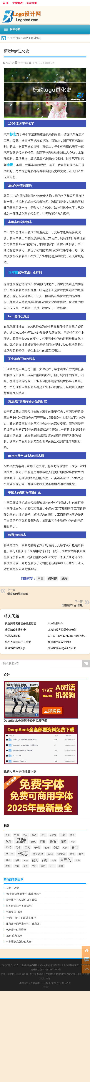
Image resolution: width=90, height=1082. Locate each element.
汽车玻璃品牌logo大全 (18, 941)
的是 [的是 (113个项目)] (44, 860)
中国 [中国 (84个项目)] (16, 835)
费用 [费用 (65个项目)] (34, 866)
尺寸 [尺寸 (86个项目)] (18, 847)
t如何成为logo (14, 935)
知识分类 (31, 2)
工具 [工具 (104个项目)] (27, 847)
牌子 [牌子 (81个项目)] (81, 854)
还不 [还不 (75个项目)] (52, 866)
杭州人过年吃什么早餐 (18, 641)
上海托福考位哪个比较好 (62, 629)
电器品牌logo (12, 635)
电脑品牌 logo (14, 911)
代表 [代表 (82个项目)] (34, 835)
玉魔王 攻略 (12, 887)
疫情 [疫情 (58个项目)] (26, 860)
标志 (13, 134)
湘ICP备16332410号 (50, 969)
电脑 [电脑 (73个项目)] (17, 860)
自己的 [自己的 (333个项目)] (65, 860)
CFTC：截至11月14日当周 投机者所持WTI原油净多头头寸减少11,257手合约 (68, 635)
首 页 (6, 2)
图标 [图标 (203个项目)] (53, 841)
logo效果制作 (55, 623)
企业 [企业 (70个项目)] (43, 835)
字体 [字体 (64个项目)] (73, 842)
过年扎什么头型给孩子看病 (21, 899)
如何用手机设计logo (59, 641)
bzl (13, 63)
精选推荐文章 (72, 965)
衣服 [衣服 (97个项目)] (8, 866)
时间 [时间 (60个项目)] (65, 847)
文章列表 (17, 2)
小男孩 (45, 987)
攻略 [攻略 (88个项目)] (46, 847)
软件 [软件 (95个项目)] (43, 866)
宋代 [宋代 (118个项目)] (8, 847)
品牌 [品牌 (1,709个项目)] (21, 841)
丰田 (10, 165)
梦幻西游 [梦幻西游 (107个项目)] (38, 854)
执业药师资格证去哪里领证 (20, 623)
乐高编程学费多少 (15, 629)
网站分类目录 (57, 965)
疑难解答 (35, 969)
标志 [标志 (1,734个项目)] (23, 853)
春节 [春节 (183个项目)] (75, 847)
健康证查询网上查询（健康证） (24, 923)
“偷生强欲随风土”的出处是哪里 (23, 893)
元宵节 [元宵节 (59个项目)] (53, 835)
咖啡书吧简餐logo (15, 648)
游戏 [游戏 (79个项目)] (72, 854)
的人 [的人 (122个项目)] (35, 860)
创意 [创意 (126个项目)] (8, 841)
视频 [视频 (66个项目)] (17, 866)
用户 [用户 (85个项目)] (8, 860)
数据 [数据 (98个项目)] (56, 847)
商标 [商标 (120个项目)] (43, 841)
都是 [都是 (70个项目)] (61, 866)
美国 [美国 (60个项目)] (54, 860)
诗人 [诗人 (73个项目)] (25, 866)
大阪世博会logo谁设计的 (62, 648)
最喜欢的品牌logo (18, 593)
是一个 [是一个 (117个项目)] (9, 854)
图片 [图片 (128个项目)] (63, 841)
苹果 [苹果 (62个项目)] (78, 860)
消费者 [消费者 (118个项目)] (61, 854)
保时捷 (13, 272)
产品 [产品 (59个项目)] (25, 835)
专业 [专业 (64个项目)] (8, 835)
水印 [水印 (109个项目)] (50, 854)
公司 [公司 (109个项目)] (63, 834)
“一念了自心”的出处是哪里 (21, 917)
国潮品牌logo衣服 (72, 605)
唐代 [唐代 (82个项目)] (33, 841)
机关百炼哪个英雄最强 (19, 905)
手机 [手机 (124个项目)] (37, 847)
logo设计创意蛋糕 (16, 929)
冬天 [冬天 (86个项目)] (72, 835)
